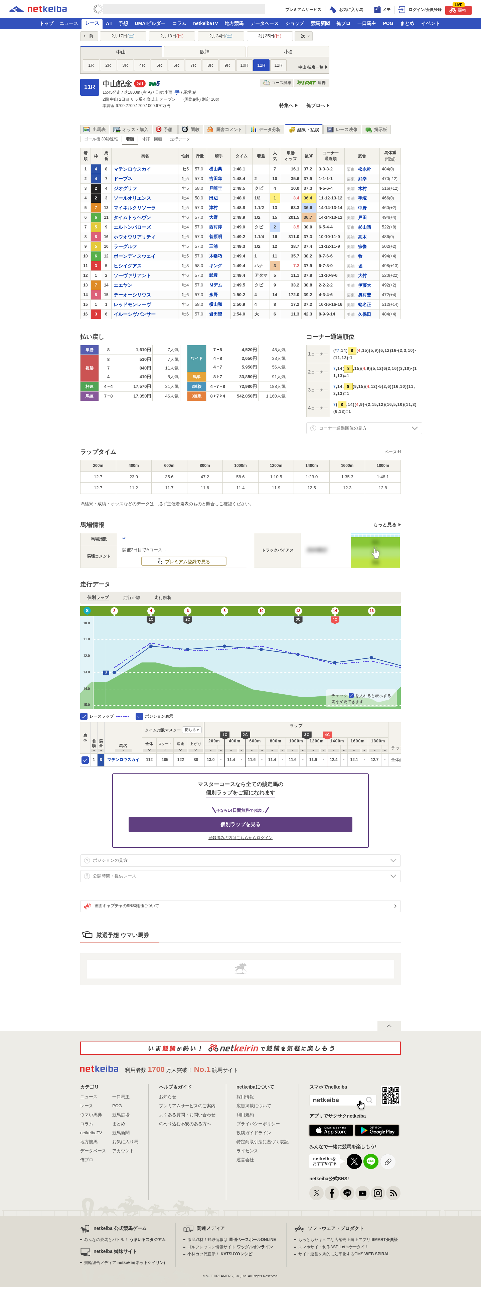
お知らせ (167, 1096)
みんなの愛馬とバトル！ (124, 1239)
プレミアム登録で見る (187, 561)
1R (91, 65)
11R (262, 65)
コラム (179, 23)
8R (210, 65)
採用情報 (245, 1096)
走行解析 (163, 597)
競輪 (458, 9)
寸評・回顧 (152, 139)
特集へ (286, 105)
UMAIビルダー (150, 23)
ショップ (294, 23)
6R (176, 65)
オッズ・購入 (130, 130)
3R (125, 65)
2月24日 (220, 35)
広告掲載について (253, 1105)
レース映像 (342, 130)
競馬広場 (121, 1114)
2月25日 (269, 35)
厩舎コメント (224, 130)
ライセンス (247, 1150)
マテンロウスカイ (123, 759)
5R (159, 65)
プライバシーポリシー (258, 1123)
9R (227, 65)
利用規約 (245, 1114)
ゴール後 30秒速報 (101, 139)
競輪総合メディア (124, 1262)
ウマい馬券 (91, 1114)
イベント (430, 23)
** (124, 538)
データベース (265, 23)
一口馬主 (366, 23)
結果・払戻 (303, 130)
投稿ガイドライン (253, 1132)
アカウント (123, 1150)
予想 (123, 23)
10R (244, 65)
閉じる (190, 730)
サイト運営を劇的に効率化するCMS (343, 1254)
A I (109, 23)
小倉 (288, 51)
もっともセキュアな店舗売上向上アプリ (348, 1239)
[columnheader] (94, 737)
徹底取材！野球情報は (231, 1239)
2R (108, 65)
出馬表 (95, 130)
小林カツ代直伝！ (219, 1254)
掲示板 (376, 130)
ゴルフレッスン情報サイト (230, 1247)
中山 (121, 52)
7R (193, 65)
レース (92, 23)
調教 (190, 130)
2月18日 (171, 35)
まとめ (407, 23)
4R (142, 65)
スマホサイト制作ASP (333, 1247)
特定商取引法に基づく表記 (262, 1141)
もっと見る (384, 524)
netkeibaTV (205, 23)
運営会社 (245, 1159)
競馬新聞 (320, 23)
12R (279, 65)
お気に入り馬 (125, 1141)
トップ (46, 23)
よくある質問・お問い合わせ (187, 1114)
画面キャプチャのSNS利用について (121, 906)
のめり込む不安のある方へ (185, 1123)
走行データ (180, 139)
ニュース (68, 23)
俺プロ (343, 23)
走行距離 (131, 597)
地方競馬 (234, 23)
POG (388, 23)
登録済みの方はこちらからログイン (240, 837)
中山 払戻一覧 (310, 67)
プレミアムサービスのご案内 (187, 1105)
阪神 (204, 51)
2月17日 (123, 35)
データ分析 (265, 130)
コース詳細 (277, 83)
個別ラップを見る (240, 824)
